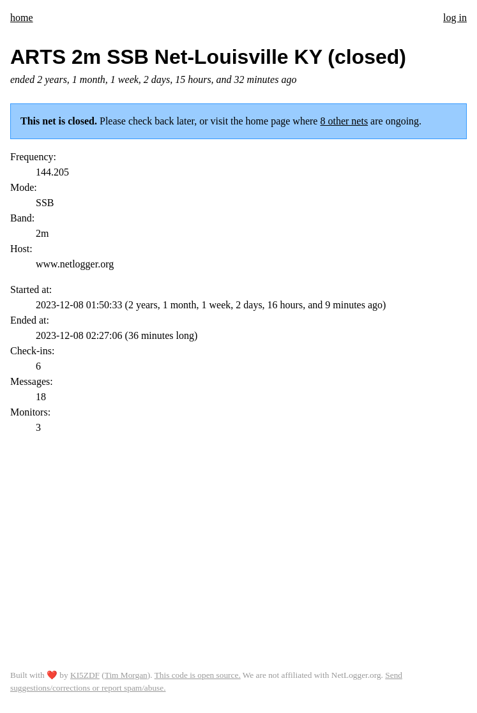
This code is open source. (198, 675)
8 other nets (344, 121)
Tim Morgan (126, 675)
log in (455, 17)
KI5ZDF (85, 675)
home (21, 17)
